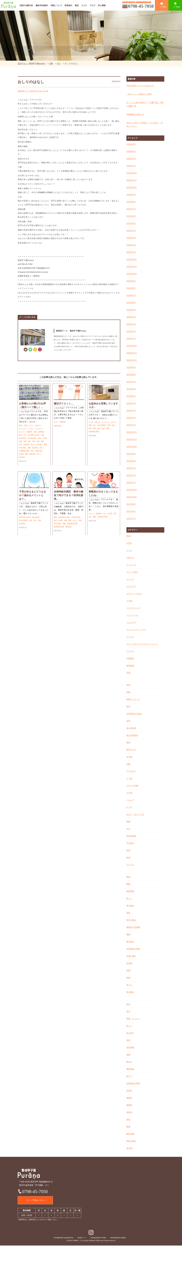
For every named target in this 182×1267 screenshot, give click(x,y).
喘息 (128, 706)
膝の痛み (35, 447)
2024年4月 (131, 317)
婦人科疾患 (22, 438)
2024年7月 (131, 295)
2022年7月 (131, 468)
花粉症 (129, 1091)
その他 (129, 601)
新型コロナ (131, 750)
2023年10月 (131, 360)
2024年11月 (131, 267)
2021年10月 (131, 497)
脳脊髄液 (130, 1069)
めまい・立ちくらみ (135, 814)
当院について (56, 5)
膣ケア (42, 447)
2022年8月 (131, 461)
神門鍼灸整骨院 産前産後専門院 (63, 1237)
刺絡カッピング (133, 699)
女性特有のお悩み (36, 91)
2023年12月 (131, 346)
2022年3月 (131, 475)
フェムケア (39, 428)
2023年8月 (131, 375)
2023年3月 (131, 411)
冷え (26, 91)
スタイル (130, 865)
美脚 (103, 428)
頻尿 (128, 978)
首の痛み (22, 457)
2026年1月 (131, 166)
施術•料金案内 (42, 5)
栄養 (20, 441)
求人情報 (102, 5)
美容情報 (26, 444)
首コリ (39, 454)
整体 (39, 438)
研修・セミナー (133, 1019)
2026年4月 (131, 144)
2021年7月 (131, 519)
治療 (24, 441)
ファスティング (133, 608)
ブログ (92, 5)
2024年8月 (131, 288)
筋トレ (129, 1026)
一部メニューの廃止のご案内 (139, 94)
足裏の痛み (39, 451)
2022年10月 (131, 447)
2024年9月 (131, 281)
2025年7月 (131, 209)
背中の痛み (22, 447)
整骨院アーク (82, 1237)
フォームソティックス (136, 630)
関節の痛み (131, 1141)
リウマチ (22, 432)
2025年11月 (131, 180)
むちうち (130, 637)
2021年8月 (131, 511)
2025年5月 (131, 223)
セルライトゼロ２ (134, 594)
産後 (42, 441)
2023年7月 (131, 382)
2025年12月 (131, 173)
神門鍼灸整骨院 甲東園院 (118, 1237)
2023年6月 (131, 389)
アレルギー (131, 771)
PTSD (26, 425)
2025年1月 (131, 252)
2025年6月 (131, 216)
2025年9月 (131, 195)
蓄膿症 (129, 1098)
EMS (20, 425)
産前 (38, 441)
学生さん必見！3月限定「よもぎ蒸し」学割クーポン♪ (144, 124)
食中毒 (129, 1148)
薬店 (77, 5)
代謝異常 (29, 432)
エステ (84, 5)
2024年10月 (131, 274)
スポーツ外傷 (132, 786)
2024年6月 (131, 303)
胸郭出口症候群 (133, 927)
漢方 (33, 441)
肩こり (33, 444)
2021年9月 (131, 504)
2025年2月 (131, 245)
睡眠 (69, 520)
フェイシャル (132, 615)
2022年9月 (131, 454)
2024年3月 (131, 324)
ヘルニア (130, 800)
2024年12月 (131, 259)
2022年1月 (131, 483)
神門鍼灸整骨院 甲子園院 (98, 1237)
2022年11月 (131, 439)
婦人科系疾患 (32, 438)
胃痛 (45, 444)
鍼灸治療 (32, 454)
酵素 (26, 454)
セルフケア (131, 586)
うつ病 (129, 778)
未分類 (45, 91)
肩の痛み (40, 444)
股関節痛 (130, 891)
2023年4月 (131, 403)
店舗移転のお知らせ (135, 114)
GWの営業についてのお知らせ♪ (140, 86)
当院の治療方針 (26, 5)
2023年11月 (131, 353)
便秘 (35, 432)
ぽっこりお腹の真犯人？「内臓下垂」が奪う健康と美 (145, 104)
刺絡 (128, 692)
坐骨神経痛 (131, 836)
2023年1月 (131, 425)
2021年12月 (131, 490)
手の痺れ (130, 843)
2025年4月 (131, 231)
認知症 (129, 1112)
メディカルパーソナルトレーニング (142, 644)
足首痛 (21, 454)
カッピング (22, 428)
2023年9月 (131, 367)
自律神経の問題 (24, 451)
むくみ (129, 807)
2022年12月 (131, 432)
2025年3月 (131, 238)
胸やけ (129, 1062)
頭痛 (128, 970)
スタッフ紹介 (132, 572)
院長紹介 (68, 5)
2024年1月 (131, 339)
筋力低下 (130, 1033)
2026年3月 (131, 151)
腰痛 (29, 447)
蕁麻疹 (129, 1105)
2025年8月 (131, 202)
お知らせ (38, 425)
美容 (20, 444)
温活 (29, 441)
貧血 (32, 451)
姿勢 (42, 435)
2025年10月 (131, 187)
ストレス (31, 428)
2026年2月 (131, 159)
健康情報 (21, 91)
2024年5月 (131, 310)
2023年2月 (131, 418)
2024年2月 (131, 331)
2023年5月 (131, 396)
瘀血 (65, 520)
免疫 (20, 435)
